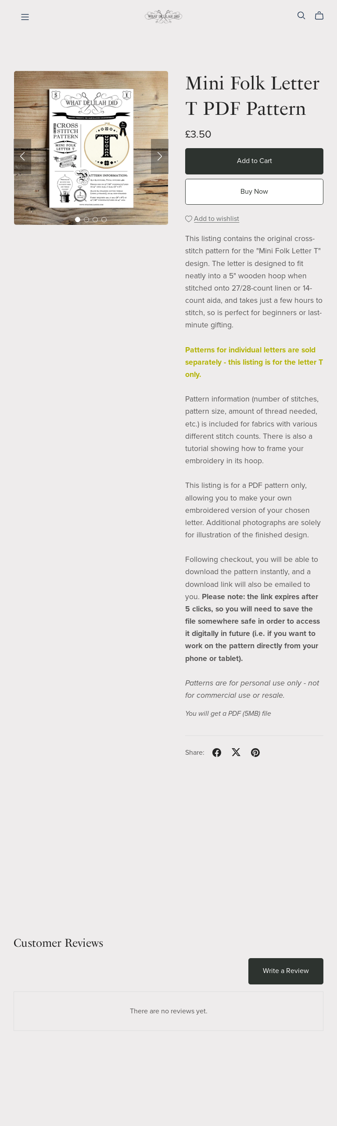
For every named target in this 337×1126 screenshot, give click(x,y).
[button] (22, 156)
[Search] (301, 15)
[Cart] (322, 15)
